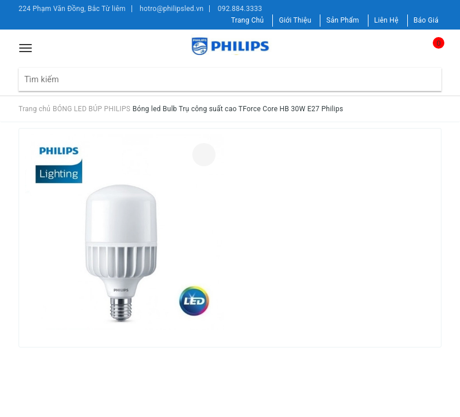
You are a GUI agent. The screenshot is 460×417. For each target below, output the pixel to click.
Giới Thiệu (295, 20)
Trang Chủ (247, 20)
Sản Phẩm (342, 20)
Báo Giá (426, 20)
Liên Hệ (386, 20)
